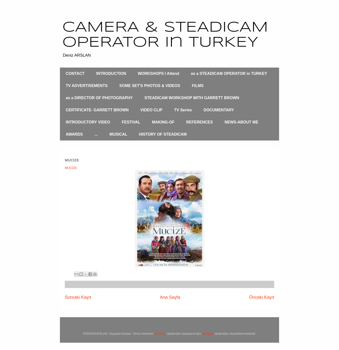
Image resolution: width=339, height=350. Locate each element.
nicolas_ (160, 333)
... (96, 134)
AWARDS (74, 134)
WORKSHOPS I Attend (158, 73)
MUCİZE (71, 168)
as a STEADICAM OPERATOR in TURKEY (229, 73)
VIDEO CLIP (151, 110)
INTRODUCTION (111, 73)
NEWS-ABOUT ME (241, 122)
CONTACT (75, 73)
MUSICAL (118, 134)
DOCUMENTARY (219, 110)
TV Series (183, 110)
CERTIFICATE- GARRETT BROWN (97, 110)
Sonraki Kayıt (78, 297)
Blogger (208, 333)
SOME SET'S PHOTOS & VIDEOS (149, 86)
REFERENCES (199, 122)
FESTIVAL (131, 122)
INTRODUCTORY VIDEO (88, 122)
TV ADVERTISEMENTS (87, 86)
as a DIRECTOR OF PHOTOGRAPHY (99, 98)
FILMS (198, 86)
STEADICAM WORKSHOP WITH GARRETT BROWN (191, 98)
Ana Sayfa (170, 297)
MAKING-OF (163, 122)
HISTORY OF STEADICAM (163, 134)
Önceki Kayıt (261, 297)
